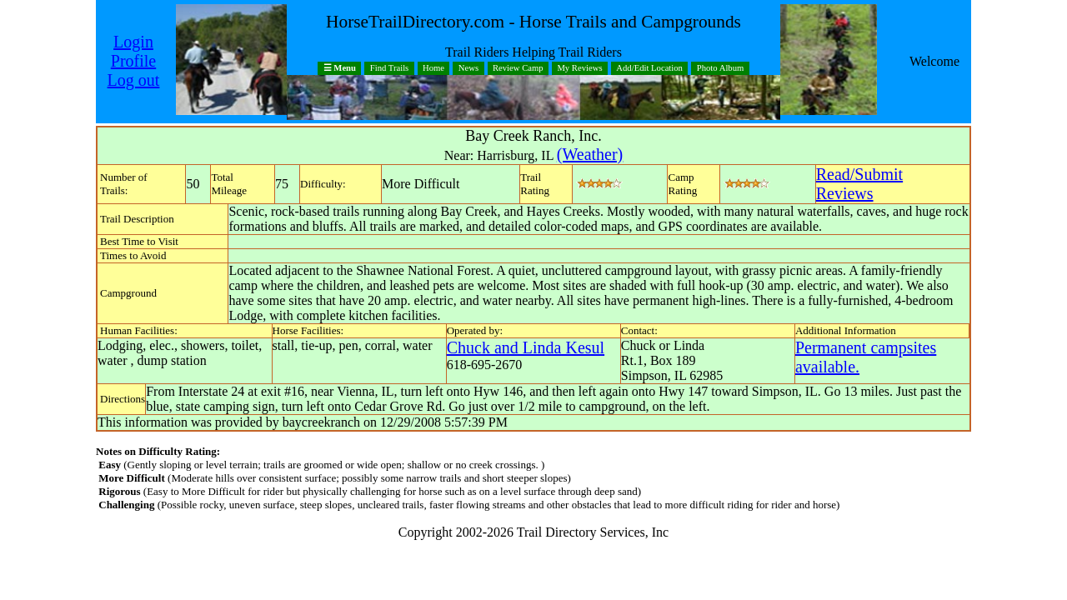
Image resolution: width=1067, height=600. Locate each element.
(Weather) (590, 154)
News (468, 68)
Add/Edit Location (649, 68)
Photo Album (720, 68)
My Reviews (579, 68)
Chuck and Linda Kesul (525, 347)
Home (433, 68)
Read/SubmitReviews (859, 183)
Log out (134, 80)
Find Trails (389, 68)
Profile (133, 61)
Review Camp (518, 68)
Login (133, 41)
